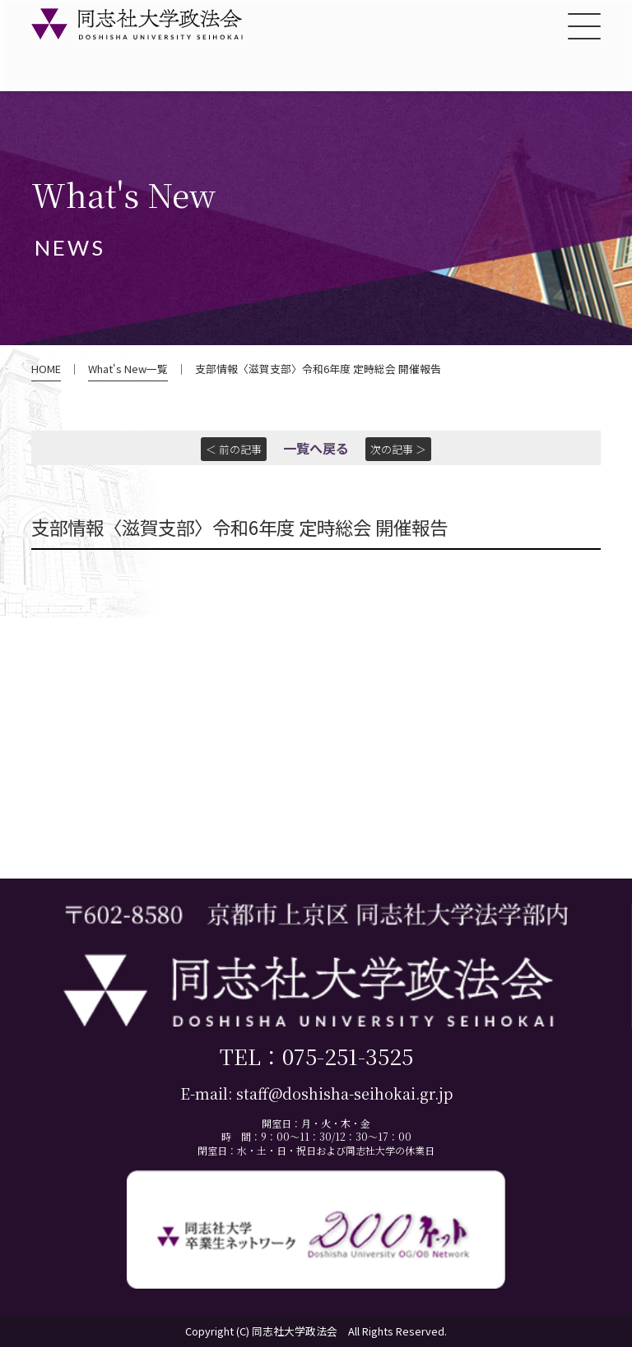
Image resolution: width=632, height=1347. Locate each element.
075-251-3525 (347, 1055)
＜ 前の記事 (234, 449)
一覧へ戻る (316, 448)
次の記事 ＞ (398, 449)
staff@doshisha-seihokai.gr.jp (344, 1093)
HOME (46, 369)
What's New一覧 (128, 369)
